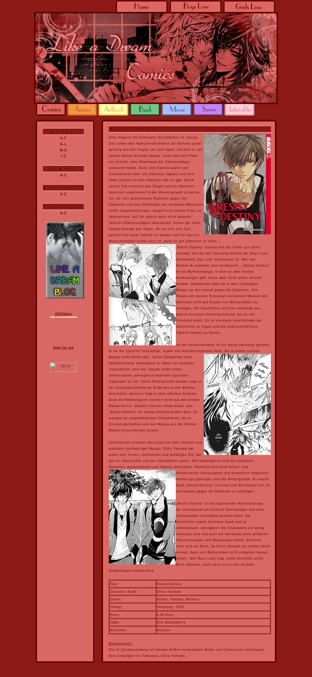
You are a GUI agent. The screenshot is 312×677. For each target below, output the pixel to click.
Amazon (164, 630)
